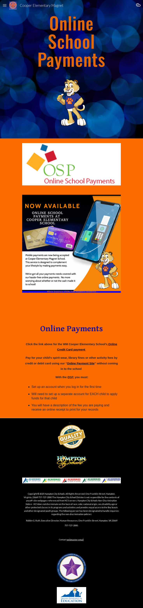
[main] (71, 41)
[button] (4, 5)
